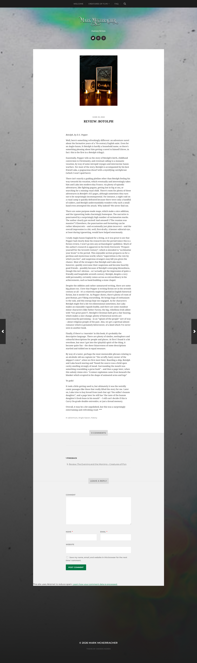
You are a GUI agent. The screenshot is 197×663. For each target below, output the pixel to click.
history (94, 418)
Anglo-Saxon (84, 418)
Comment (70, 495)
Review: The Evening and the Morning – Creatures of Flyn (98, 464)
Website (70, 544)
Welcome (78, 4)
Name (69, 532)
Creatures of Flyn (98, 4)
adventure (73, 418)
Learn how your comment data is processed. (95, 584)
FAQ (116, 4)
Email (103, 532)
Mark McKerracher (103, 642)
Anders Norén (103, 649)
